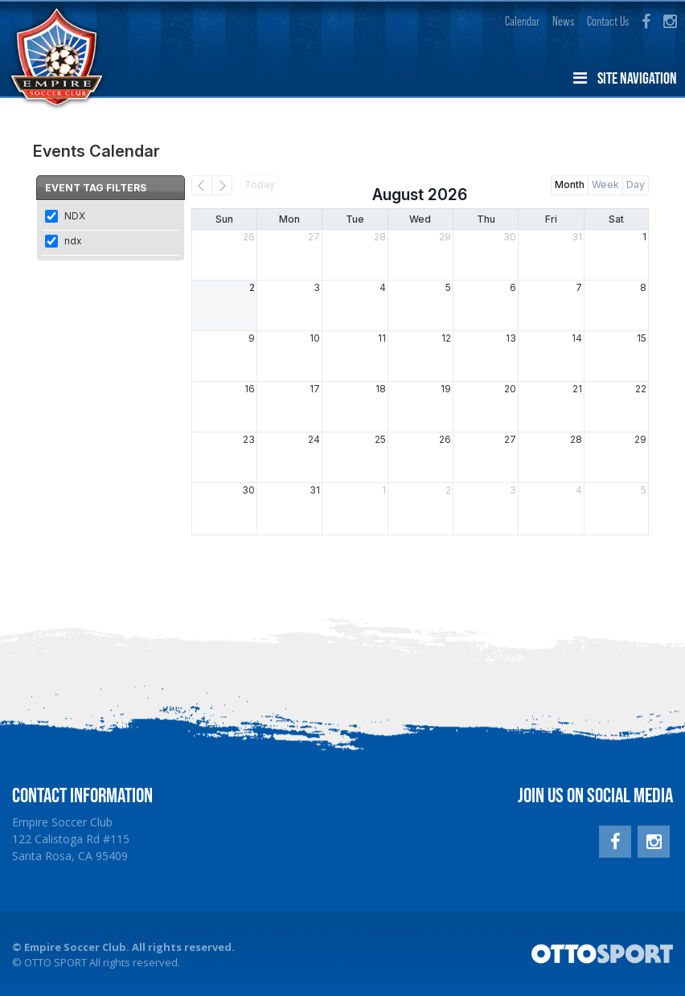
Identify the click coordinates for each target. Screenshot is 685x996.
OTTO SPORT (55, 962)
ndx (73, 241)
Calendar (522, 21)
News (563, 21)
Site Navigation (625, 78)
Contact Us (608, 21)
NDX (74, 216)
